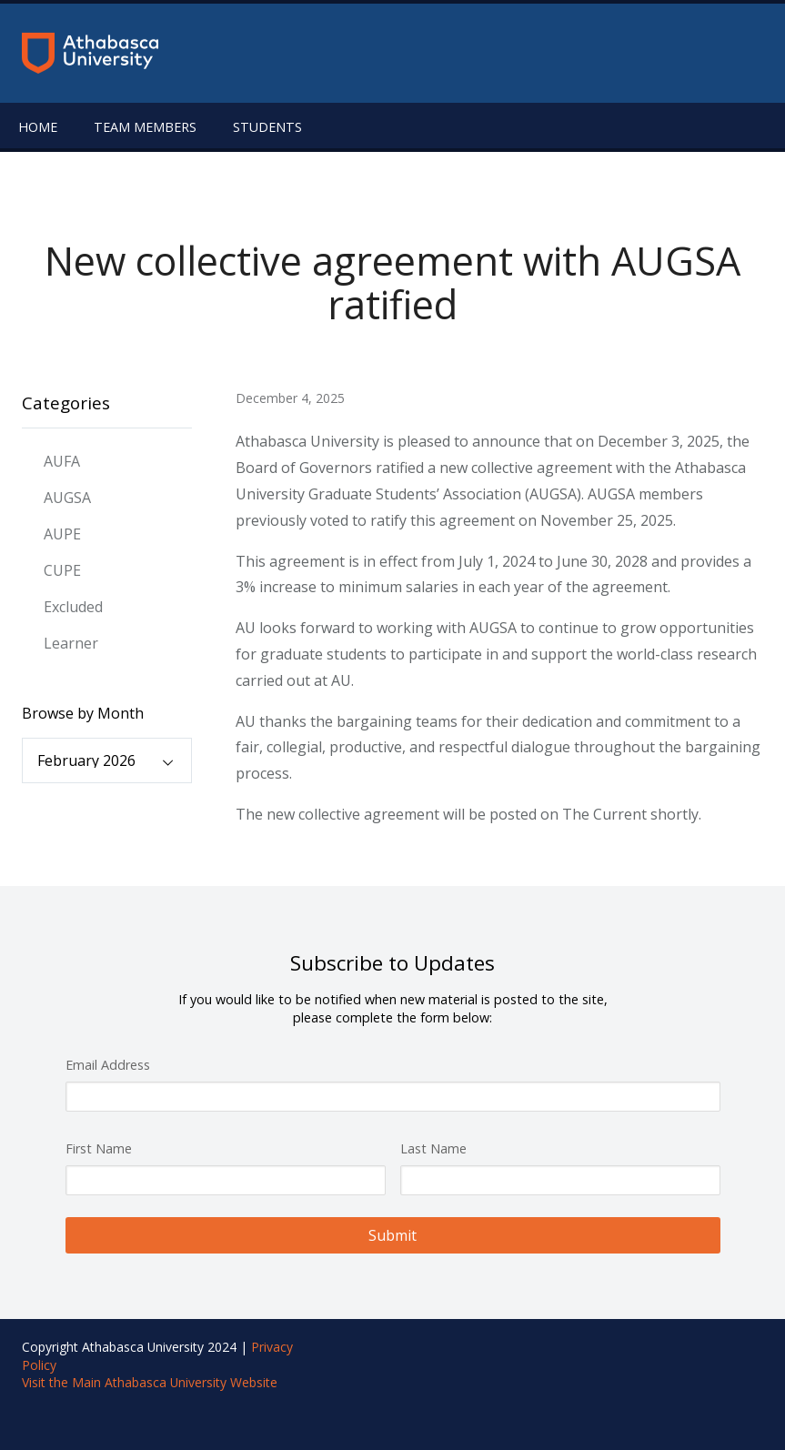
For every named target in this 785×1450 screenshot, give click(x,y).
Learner (71, 643)
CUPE (62, 570)
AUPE (62, 534)
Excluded (73, 607)
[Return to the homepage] (90, 53)
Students (267, 127)
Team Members (145, 127)
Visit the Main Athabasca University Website (149, 1382)
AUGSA (67, 498)
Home (37, 127)
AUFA (62, 461)
